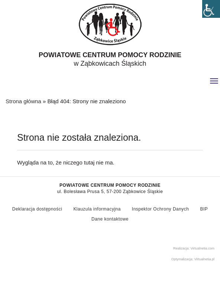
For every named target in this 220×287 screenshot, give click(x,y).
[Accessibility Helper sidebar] (211, 9)
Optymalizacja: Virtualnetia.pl (192, 259)
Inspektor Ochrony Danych (160, 209)
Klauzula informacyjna (96, 209)
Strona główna (23, 101)
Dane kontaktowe (110, 219)
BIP (204, 209)
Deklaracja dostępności (37, 209)
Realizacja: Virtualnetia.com (193, 248)
